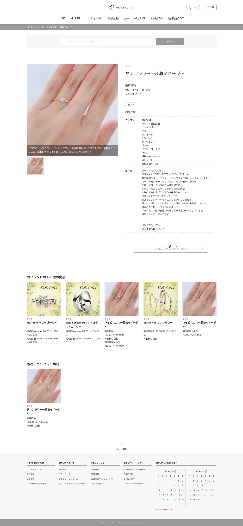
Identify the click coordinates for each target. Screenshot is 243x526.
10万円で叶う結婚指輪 (36, 483)
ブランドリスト (65, 474)
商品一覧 (39, 27)
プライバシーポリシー (133, 483)
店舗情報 (95, 474)
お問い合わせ (97, 483)
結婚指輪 (30, 478)
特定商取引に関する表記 (134, 469)
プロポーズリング (34, 469)
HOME (29, 27)
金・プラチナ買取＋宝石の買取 (72, 483)
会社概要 (95, 469)
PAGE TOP (121, 449)
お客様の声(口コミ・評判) (102, 478)
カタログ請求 (129, 478)
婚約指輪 (30, 474)
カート (197, 7)
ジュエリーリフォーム (68, 478)
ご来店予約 (128, 474)
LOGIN (210, 7)
